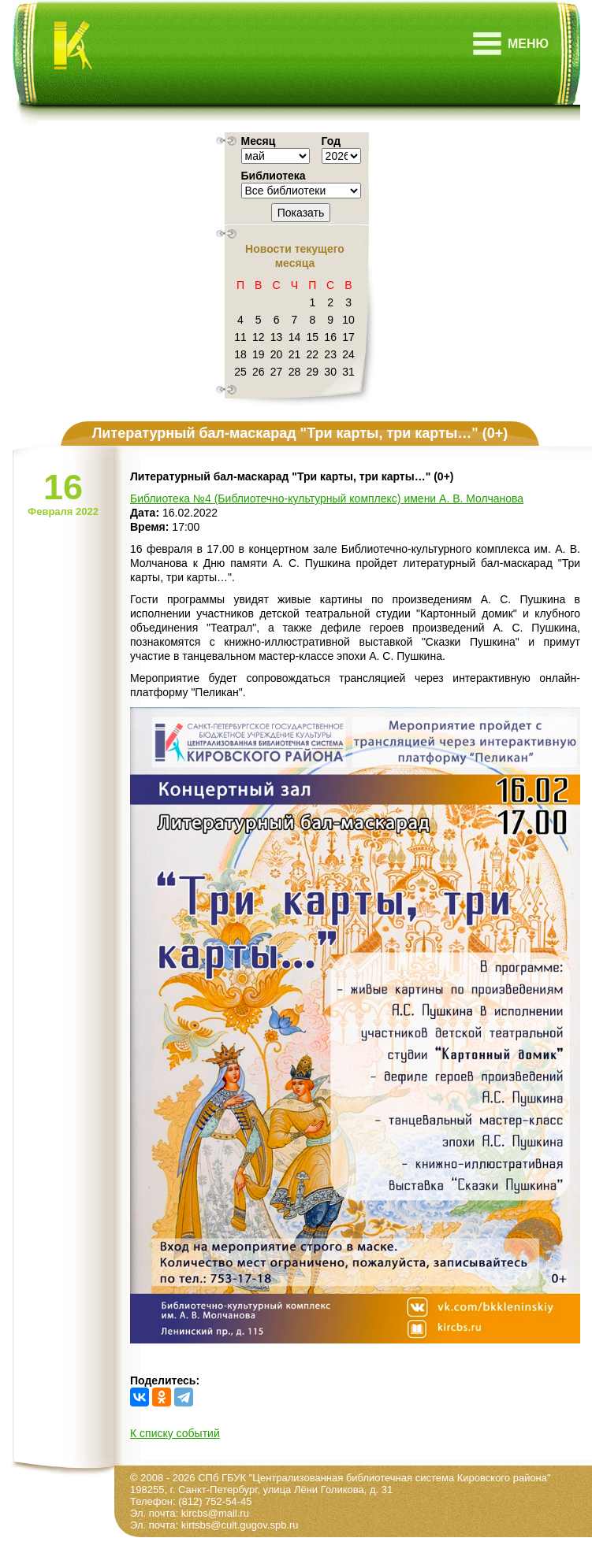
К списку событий (175, 1433)
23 (330, 354)
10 (348, 319)
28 (295, 371)
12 (258, 337)
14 (295, 337)
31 (348, 371)
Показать (301, 212)
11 (240, 337)
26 (258, 371)
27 (276, 371)
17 (348, 337)
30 (330, 371)
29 (313, 371)
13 (276, 337)
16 (330, 337)
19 (258, 354)
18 (240, 354)
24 (348, 354)
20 (276, 354)
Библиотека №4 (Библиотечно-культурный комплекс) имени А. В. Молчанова (326, 498)
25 (240, 371)
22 (313, 354)
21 (295, 354)
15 (313, 337)
